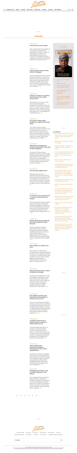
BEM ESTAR (30, 9)
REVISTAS (50, 9)
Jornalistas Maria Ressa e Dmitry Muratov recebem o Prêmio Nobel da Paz (38, 322)
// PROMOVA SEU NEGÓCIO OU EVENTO (55, 434)
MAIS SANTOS (35, 432)
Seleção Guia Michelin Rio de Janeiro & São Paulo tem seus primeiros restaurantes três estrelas (64, 198)
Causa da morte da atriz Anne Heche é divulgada (39, 71)
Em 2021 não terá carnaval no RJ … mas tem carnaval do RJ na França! (40, 197)
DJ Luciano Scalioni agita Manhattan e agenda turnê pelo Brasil (40, 122)
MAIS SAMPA (28, 432)
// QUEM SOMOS (29, 434)
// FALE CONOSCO (43, 434)
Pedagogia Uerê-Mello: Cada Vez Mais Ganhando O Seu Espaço (39, 372)
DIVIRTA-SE (37, 9)
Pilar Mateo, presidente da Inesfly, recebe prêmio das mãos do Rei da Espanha (40, 147)
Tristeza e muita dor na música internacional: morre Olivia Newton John (39, 97)
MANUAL (44, 9)
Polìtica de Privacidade (57, 448)
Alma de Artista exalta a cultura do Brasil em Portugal (40, 271)
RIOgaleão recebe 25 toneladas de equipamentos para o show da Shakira (64, 147)
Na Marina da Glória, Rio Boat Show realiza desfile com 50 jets (64, 180)
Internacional (33, 43)
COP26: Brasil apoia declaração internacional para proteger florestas (40, 222)
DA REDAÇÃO (57, 9)
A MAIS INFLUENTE (43, 432)
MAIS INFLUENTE (51, 432)
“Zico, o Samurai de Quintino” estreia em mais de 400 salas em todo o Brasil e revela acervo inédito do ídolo (64, 154)
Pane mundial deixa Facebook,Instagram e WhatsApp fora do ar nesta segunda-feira (38, 348)
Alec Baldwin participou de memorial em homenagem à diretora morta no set (39, 297)
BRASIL (17, 9)
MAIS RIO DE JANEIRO (20, 432)
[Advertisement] (38, 22)
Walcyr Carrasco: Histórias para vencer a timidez (63, 160)
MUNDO (23, 9)
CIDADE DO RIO (10, 9)
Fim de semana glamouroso (38, 170)
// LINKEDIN (35, 434)
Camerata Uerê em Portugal (39, 45)
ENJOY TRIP (58, 432)
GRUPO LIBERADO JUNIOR (19, 434)
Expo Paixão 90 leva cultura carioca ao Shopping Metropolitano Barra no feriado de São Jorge (64, 165)
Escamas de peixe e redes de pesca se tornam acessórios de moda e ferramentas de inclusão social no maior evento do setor (64, 191)
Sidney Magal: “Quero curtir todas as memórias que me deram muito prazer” (64, 136)
